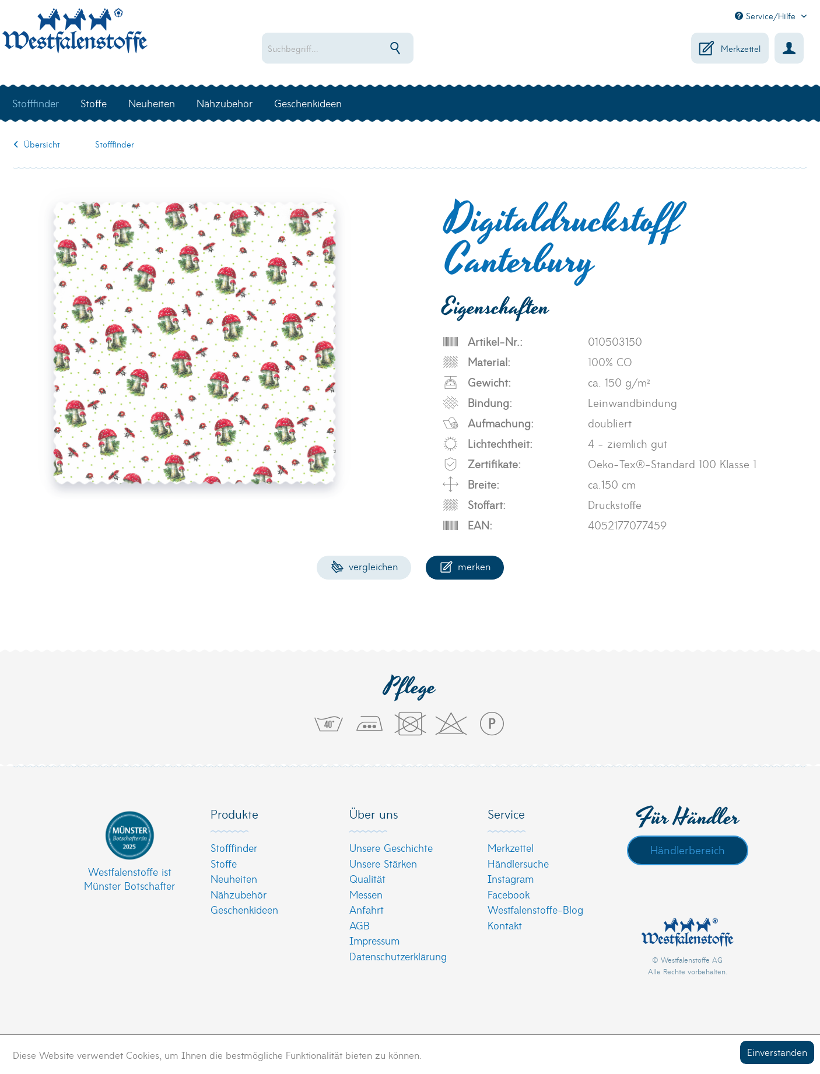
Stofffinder (234, 847)
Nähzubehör (239, 894)
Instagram (511, 878)
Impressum (374, 940)
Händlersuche (518, 863)
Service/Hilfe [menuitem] (766, 16)
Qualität (367, 878)
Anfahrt (366, 909)
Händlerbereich (687, 849)
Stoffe (224, 863)
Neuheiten (234, 878)
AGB (359, 925)
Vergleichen (364, 566)
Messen (366, 894)
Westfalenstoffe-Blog (535, 909)
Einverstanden (777, 1051)
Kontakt (505, 925)
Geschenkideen (244, 909)
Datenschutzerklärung (398, 956)
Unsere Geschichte (391, 847)
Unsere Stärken (383, 863)
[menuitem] (375, 48)
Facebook (509, 894)
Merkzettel (511, 847)
